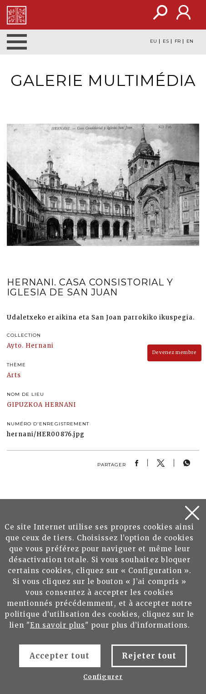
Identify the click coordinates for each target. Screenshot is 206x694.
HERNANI (60, 405)
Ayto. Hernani (30, 345)
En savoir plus (57, 625)
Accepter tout (60, 656)
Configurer (102, 677)
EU (153, 41)
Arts (14, 375)
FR (178, 41)
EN (189, 41)
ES (166, 41)
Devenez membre (174, 352)
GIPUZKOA (25, 405)
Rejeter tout (149, 656)
